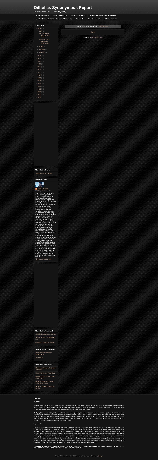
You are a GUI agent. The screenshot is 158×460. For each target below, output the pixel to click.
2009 (39, 97)
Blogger (100, 456)
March (41, 46)
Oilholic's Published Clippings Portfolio (103, 15)
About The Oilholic (42, 15)
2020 (39, 67)
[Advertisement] (45, 133)
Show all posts (103, 26)
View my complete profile (43, 259)
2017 (39, 75)
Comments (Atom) (96, 37)
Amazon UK (39, 358)
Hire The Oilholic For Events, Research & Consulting (54, 19)
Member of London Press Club (45, 373)
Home (93, 32)
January (42, 52)
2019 (39, 69)
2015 (39, 80)
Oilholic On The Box (60, 15)
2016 (39, 78)
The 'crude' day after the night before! (44, 35)
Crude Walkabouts (94, 19)
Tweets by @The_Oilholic (43, 173)
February (42, 49)
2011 (39, 92)
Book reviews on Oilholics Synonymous (43, 353)
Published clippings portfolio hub (45, 334)
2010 (39, 94)
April (41, 31)
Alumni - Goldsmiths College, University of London (44, 382)
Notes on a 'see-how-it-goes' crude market (44, 41)
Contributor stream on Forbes (44, 342)
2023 (39, 61)
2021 (39, 64)
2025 (39, 55)
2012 (39, 89)
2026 (39, 28)
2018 (39, 72)
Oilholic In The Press (78, 15)
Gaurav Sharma (42, 189)
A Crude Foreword (111, 19)
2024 (39, 58)
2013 (39, 86)
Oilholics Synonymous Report (63, 7)
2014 (39, 83)
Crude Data (80, 19)
